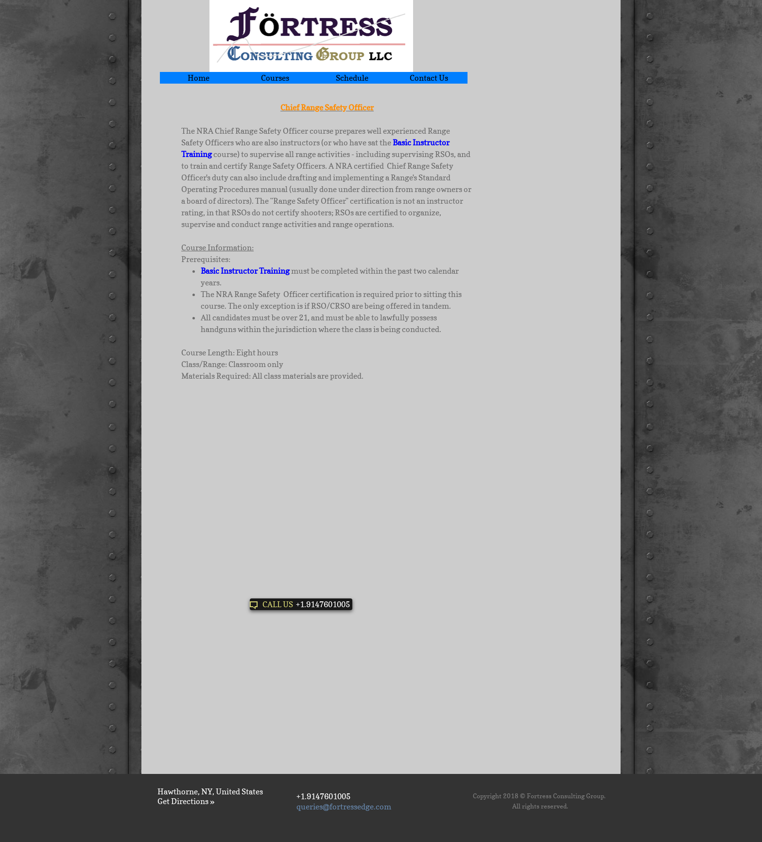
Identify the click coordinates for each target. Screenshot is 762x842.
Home (198, 78)
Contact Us (429, 78)
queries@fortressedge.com (343, 806)
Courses (275, 78)
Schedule (352, 78)
